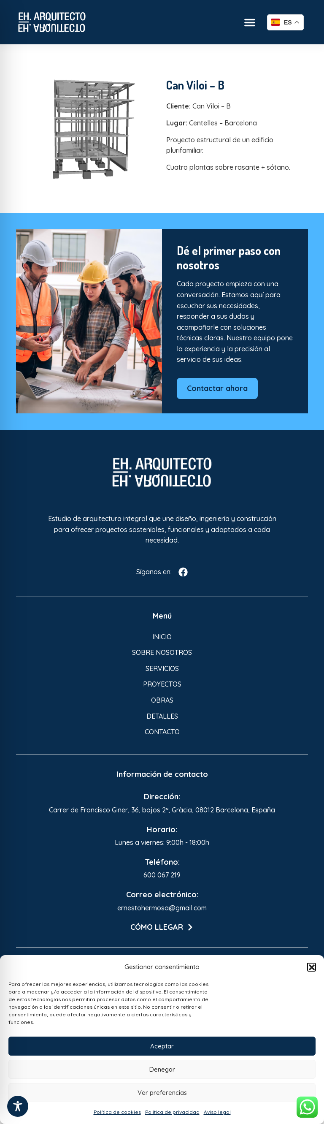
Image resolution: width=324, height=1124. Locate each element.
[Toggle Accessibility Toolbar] (17, 1106)
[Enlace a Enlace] (52, 22)
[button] (311, 967)
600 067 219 (162, 875)
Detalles (162, 716)
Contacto (162, 732)
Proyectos (162, 684)
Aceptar (162, 1046)
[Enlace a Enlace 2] (94, 129)
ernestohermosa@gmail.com (162, 908)
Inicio (162, 637)
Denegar (162, 1069)
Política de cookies (117, 1112)
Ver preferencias (162, 1093)
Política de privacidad (172, 1112)
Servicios (162, 668)
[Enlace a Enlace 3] (162, 472)
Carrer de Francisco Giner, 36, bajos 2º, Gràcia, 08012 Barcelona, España (162, 810)
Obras (162, 700)
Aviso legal (217, 1112)
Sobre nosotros (162, 652)
